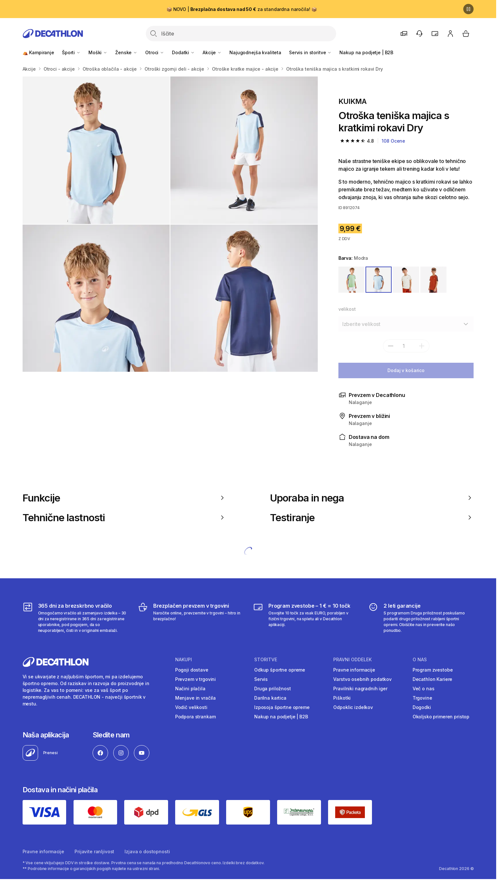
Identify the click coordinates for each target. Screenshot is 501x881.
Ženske (126, 52)
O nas (420, 659)
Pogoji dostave (191, 670)
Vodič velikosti (191, 707)
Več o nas (424, 688)
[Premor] (468, 9)
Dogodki (422, 707)
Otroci (154, 52)
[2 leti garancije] (421, 617)
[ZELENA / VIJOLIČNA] (351, 280)
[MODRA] (379, 280)
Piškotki (342, 698)
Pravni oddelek (352, 659)
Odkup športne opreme (279, 670)
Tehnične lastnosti (124, 517)
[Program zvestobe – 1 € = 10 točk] (305, 617)
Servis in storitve (310, 52)
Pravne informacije (354, 670)
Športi (71, 52)
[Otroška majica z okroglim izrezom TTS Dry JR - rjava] (96, 150)
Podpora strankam (195, 716)
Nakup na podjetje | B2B (366, 52)
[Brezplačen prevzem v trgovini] (190, 617)
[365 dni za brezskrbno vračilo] (75, 617)
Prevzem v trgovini (195, 679)
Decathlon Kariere (433, 679)
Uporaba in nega (372, 498)
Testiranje (372, 517)
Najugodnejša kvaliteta (255, 52)
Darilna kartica (270, 698)
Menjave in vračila (195, 698)
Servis (261, 679)
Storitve (265, 659)
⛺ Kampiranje (38, 52)
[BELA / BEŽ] (406, 280)
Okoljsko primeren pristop (441, 716)
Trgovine (422, 698)
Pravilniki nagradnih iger (360, 688)
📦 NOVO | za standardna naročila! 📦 (241, 9)
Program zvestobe (433, 670)
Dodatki (183, 52)
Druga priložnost (272, 688)
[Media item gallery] (170, 224)
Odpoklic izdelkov (353, 707)
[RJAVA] (433, 280)
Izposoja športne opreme (282, 707)
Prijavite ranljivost (94, 851)
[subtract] (390, 345)
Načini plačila (190, 688)
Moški (97, 52)
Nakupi (183, 659)
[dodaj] (421, 345)
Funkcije (124, 498)
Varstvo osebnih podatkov (362, 679)
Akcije (212, 52)
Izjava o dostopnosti (147, 851)
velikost (347, 309)
